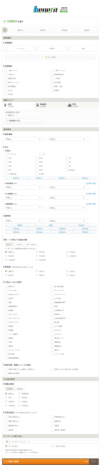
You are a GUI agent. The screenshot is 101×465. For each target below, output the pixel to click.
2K (70, 158)
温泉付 (10, 346)
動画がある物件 (14, 373)
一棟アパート (12, 70)
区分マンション (13, 82)
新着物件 (10, 389)
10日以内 (11, 405)
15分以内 (11, 260)
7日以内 (86, 30)
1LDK (41, 158)
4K (70, 166)
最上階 (56, 322)
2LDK (41, 162)
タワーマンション (14, 318)
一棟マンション (59, 70)
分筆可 (10, 298)
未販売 (56, 425)
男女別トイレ (59, 338)
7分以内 (42, 256)
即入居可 (11, 354)
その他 (10, 94)
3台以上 (11, 275)
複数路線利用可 (60, 302)
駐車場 (56, 90)
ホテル (10, 90)
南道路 (10, 310)
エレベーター (13, 314)
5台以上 (72, 275)
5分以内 (11, 256)
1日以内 (42, 30)
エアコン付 (12, 290)
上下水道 (57, 298)
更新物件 (20, 389)
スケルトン (58, 334)
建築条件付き (13, 425)
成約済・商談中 (60, 430)
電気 (10, 302)
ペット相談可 (13, 334)
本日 (10, 397)
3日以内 (64, 30)
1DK (9, 158)
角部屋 (10, 326)
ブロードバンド (60, 294)
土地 (83, 48)
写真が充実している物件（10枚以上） (22, 369)
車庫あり (57, 314)
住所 (21, 105)
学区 (85, 105)
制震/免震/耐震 (13, 358)
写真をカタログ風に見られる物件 (66, 369)
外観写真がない (60, 417)
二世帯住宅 (12, 174)
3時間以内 (25, 394)
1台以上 (42, 271)
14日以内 (25, 405)
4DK (9, 170)
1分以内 (42, 252)
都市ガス (11, 286)
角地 (56, 306)
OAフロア (57, 330)
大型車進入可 (59, 310)
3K (70, 162)
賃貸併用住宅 (59, 74)
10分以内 (73, 256)
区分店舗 (57, 82)
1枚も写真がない (14, 417)
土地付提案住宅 (60, 318)
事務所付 (57, 342)
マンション (21, 48)
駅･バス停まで (31, 244)
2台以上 (72, 271)
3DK (9, 166)
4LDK (41, 170)
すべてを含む (13, 446)
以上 (16, 178)
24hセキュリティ (13, 294)
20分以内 (42, 260)
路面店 (10, 338)
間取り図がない (14, 421)
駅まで (9, 244)
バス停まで (19, 244)
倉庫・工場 (58, 86)
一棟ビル (11, 74)
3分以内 (72, 252)
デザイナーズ (13, 322)
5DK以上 (72, 170)
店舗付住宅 (12, 78)
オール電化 (58, 326)
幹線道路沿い (13, 306)
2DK (9, 162)
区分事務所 (12, 86)
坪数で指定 (92, 183)
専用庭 (10, 330)
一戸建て (52, 48)
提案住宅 (57, 421)
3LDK (41, 166)
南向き (56, 350)
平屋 (10, 342)
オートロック (59, 290)
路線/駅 (53, 105)
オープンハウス (14, 350)
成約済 (10, 430)
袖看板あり (58, 346)
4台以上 (42, 275)
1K (44, 154)
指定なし (20, 30)
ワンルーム (12, 154)
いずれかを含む (60, 446)
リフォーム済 (59, 354)
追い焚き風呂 (59, 286)
